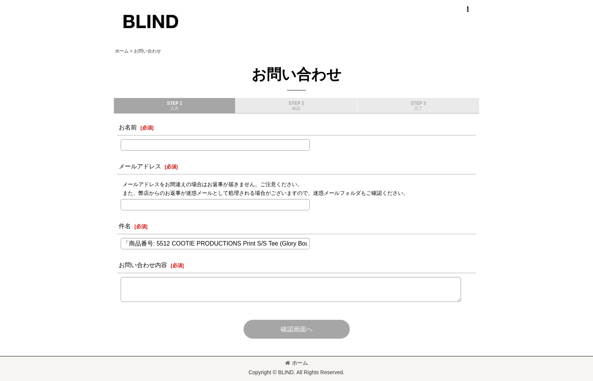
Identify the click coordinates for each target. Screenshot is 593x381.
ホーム (296, 363)
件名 (125, 225)
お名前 (128, 127)
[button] (467, 9)
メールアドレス (140, 166)
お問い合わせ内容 (143, 264)
